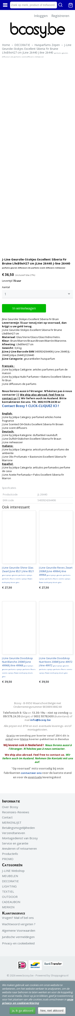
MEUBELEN (10, 876)
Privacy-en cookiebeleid (18, 943)
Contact (7, 817)
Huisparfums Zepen (47, 45)
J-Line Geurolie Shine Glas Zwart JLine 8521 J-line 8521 (18, 574)
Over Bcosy (10, 807)
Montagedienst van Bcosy (20, 838)
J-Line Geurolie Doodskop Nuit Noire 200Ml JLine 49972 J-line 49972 (56, 665)
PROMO (7, 859)
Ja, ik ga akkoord (22, 1010)
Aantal (6, 287)
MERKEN (8, 907)
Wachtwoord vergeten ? (18, 924)
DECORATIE (22, 45)
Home (6, 45)
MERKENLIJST (11, 822)
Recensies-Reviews (15, 812)
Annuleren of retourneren (19, 848)
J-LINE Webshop (13, 871)
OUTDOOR (10, 897)
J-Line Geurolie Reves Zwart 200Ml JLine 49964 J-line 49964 (55, 574)
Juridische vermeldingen (18, 937)
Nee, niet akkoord (51, 1010)
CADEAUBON (11, 902)
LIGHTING (9, 886)
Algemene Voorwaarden (18, 930)
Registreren (60, 16)
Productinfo (10, 854)
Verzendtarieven (13, 833)
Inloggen (41, 16)
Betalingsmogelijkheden (18, 828)
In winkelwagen (24, 308)
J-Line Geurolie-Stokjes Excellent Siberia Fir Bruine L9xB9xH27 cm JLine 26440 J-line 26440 (36, 50)
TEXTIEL (8, 891)
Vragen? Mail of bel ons (18, 918)
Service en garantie (15, 843)
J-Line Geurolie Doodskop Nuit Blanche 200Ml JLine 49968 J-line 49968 (19, 667)
